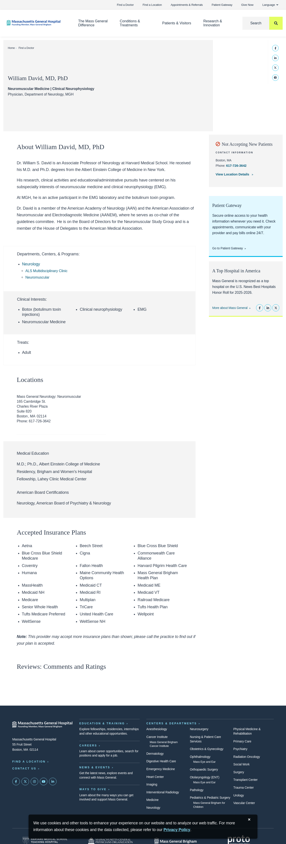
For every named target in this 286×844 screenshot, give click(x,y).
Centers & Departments (171, 723)
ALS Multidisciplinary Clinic (46, 271)
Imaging (151, 784)
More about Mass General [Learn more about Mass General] (230, 308)
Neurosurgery (199, 729)
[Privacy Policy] (177, 829)
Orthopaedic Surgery (204, 769)
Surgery (238, 772)
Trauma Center (243, 787)
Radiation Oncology (246, 757)
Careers (88, 745)
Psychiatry (240, 749)
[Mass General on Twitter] (25, 781)
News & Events (94, 767)
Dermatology (155, 753)
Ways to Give (93, 789)
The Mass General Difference (93, 23)
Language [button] (270, 4)
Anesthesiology (156, 729)
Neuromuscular (37, 277)
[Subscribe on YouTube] (43, 781)
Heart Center (155, 777)
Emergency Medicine (160, 769)
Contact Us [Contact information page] (24, 768)
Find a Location (152, 4)
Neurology (31, 264)
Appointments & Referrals (187, 4)
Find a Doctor (125, 4)
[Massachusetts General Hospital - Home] (42, 724)
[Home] (36, 23)
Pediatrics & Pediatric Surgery (210, 797)
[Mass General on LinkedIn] (53, 781)
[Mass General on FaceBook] (16, 781)
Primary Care (242, 741)
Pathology (197, 790)
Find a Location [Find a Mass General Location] (29, 761)
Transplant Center (245, 779)
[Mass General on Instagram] (34, 781)
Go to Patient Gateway (227, 248)
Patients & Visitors (176, 23)
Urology (238, 795)
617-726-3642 (236, 165)
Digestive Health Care (161, 761)
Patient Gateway (222, 4)
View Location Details (233, 174)
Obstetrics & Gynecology (206, 749)
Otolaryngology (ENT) (204, 777)
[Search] (262, 23)
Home (11, 48)
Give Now (247, 4)
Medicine (152, 800)
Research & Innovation (212, 23)
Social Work (241, 764)
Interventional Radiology (162, 792)
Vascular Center (244, 803)
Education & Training (102, 723)
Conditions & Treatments (130, 23)
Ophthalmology (200, 757)
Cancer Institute (157, 737)
